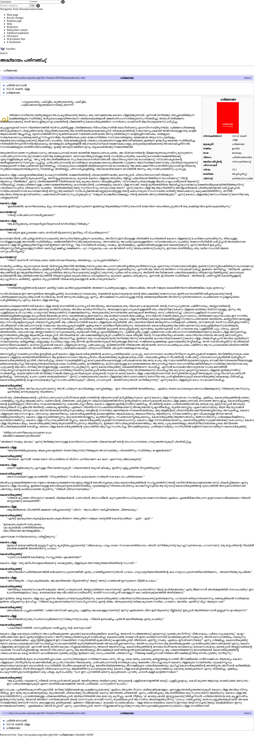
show (247, 77)
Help (9, 23)
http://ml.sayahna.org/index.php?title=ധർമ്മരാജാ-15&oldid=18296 (55, 734)
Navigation (6, 9)
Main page (12, 14)
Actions (38, 9)
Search (3, 53)
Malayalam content (17, 29)
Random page (14, 20)
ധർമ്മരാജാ (10, 70)
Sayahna (10, 48)
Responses (12, 26)
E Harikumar (14, 42)
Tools (16, 9)
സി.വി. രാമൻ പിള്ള (18, 89)
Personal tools (26, 9)
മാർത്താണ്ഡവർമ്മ (242, 178)
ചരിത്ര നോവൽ (16, 85)
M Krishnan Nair (16, 39)
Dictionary (12, 36)
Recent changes (15, 17)
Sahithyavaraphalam (18, 32)
